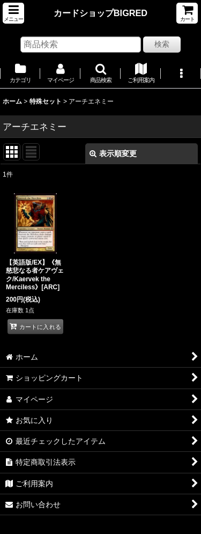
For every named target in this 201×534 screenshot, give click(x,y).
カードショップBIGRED (100, 13)
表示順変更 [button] (113, 153)
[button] (13, 13)
